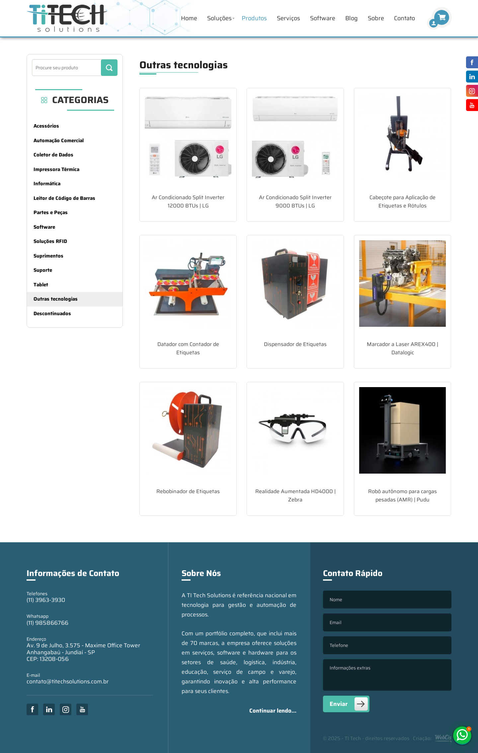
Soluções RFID (50, 241)
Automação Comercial (59, 141)
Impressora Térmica (56, 169)
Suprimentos (48, 256)
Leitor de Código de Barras (64, 198)
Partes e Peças (51, 212)
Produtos (254, 18)
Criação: (432, 738)
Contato (404, 18)
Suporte (43, 270)
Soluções (219, 18)
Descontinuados (52, 314)
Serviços (288, 18)
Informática (47, 184)
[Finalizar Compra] (433, 23)
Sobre (376, 18)
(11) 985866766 (47, 622)
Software (322, 18)
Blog (351, 18)
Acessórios (46, 126)
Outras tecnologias (56, 299)
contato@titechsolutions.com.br (68, 681)
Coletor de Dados (53, 155)
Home (189, 18)
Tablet (41, 285)
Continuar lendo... (272, 710)
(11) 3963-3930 (46, 600)
